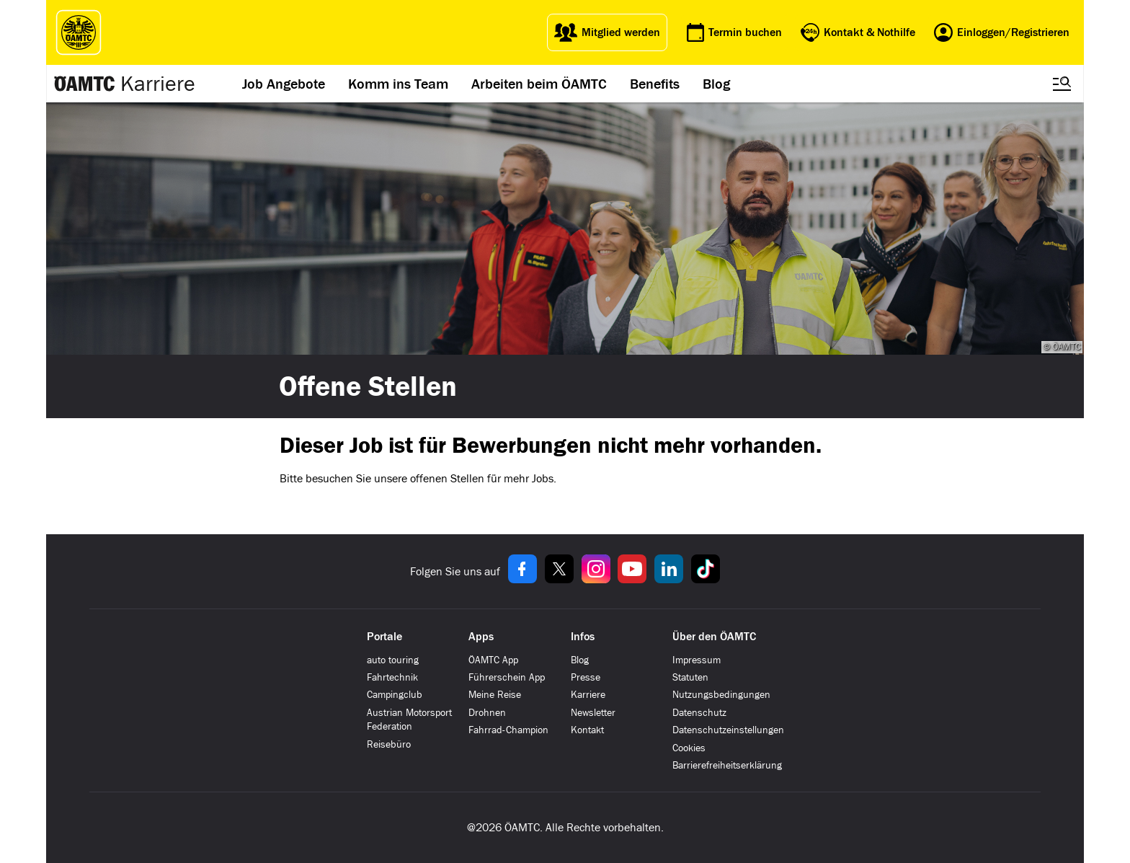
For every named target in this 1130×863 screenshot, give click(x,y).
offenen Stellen (447, 478)
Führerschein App (506, 677)
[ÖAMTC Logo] (75, 32)
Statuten (690, 677)
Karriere (157, 83)
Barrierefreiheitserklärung (727, 765)
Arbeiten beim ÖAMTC (539, 83)
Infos (583, 636)
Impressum (696, 660)
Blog (716, 83)
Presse (585, 677)
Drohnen (487, 712)
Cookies (689, 748)
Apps (481, 636)
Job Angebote (283, 83)
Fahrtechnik (392, 677)
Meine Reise (494, 694)
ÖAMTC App (493, 660)
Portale (384, 636)
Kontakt (587, 730)
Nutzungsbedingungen (721, 694)
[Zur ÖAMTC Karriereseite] (85, 83)
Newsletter (593, 712)
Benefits (655, 83)
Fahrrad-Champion (508, 730)
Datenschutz (699, 712)
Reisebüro (389, 744)
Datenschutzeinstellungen (728, 730)
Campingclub (394, 694)
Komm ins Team (398, 83)
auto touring (393, 660)
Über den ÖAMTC (714, 636)
